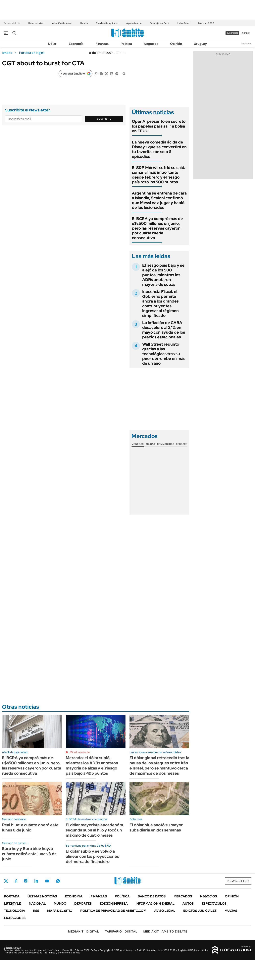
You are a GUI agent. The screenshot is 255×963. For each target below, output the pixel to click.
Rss (36, 911)
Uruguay (200, 44)
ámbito (7, 52)
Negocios (151, 44)
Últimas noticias (42, 896)
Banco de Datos (152, 896)
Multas (231, 911)
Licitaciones (15, 918)
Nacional (37, 903)
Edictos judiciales (200, 911)
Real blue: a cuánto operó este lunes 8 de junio (30, 827)
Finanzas (102, 44)
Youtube (47, 880)
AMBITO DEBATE (165, 931)
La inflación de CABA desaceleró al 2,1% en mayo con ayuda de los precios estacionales (163, 330)
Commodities (165, 444)
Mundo (60, 903)
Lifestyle (12, 903)
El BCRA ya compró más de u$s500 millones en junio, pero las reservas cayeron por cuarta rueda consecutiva (157, 228)
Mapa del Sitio (59, 911)
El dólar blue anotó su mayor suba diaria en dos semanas (156, 827)
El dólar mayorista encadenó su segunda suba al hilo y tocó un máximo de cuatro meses (95, 830)
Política (126, 44)
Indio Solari (183, 23)
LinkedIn (36, 881)
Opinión (176, 44)
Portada (12, 896)
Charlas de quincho (107, 23)
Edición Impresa (114, 903)
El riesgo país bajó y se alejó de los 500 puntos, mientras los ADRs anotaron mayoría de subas (163, 275)
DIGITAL (83, 931)
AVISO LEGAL (164, 911)
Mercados (183, 896)
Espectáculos (214, 903)
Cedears (181, 444)
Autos (188, 903)
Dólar (52, 44)
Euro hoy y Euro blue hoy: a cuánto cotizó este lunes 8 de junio (29, 854)
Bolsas (150, 444)
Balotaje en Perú (159, 23)
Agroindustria (134, 23)
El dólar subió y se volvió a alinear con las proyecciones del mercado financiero (92, 856)
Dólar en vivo (35, 23)
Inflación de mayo (61, 23)
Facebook (16, 881)
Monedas (137, 444)
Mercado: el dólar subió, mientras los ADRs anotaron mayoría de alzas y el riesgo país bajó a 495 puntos (92, 765)
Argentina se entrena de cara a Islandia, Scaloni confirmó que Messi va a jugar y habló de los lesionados (159, 200)
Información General (155, 903)
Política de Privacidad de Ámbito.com (113, 911)
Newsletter (246, 43)
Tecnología (14, 911)
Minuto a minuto (80, 752)
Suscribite (104, 118)
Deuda (84, 23)
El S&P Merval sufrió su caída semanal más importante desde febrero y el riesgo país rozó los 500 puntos (159, 175)
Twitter (6, 880)
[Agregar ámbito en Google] (75, 73)
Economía (76, 44)
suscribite (232, 33)
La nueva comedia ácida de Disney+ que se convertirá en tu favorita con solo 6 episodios (159, 149)
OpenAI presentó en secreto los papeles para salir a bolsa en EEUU (158, 126)
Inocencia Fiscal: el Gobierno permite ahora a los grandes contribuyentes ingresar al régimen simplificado (160, 303)
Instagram (25, 881)
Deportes (83, 903)
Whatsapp (58, 881)
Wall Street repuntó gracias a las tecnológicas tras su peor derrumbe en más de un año (163, 354)
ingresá (245, 33)
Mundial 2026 (206, 23)
